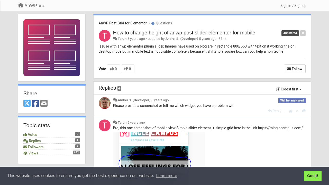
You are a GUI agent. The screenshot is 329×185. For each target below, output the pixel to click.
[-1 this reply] (304, 111)
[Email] (44, 103)
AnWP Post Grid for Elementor (123, 23)
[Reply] (274, 111)
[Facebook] (35, 103)
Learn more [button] (166, 175)
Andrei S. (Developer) (182, 39)
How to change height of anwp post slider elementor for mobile (184, 32)
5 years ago (160, 100)
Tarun (122, 39)
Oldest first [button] (289, 89)
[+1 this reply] (291, 111)
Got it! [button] (312, 176)
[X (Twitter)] (27, 103)
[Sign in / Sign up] (293, 5)
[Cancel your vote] (297, 111)
